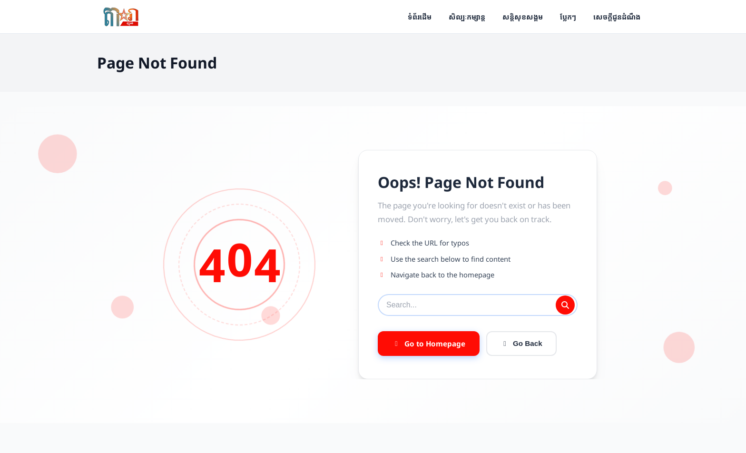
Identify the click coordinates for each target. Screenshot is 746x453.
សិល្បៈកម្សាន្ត (467, 16)
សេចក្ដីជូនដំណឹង (616, 16)
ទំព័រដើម (420, 16)
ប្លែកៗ (568, 16)
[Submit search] (565, 305)
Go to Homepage (428, 343)
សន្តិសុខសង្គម (522, 16)
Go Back (521, 343)
